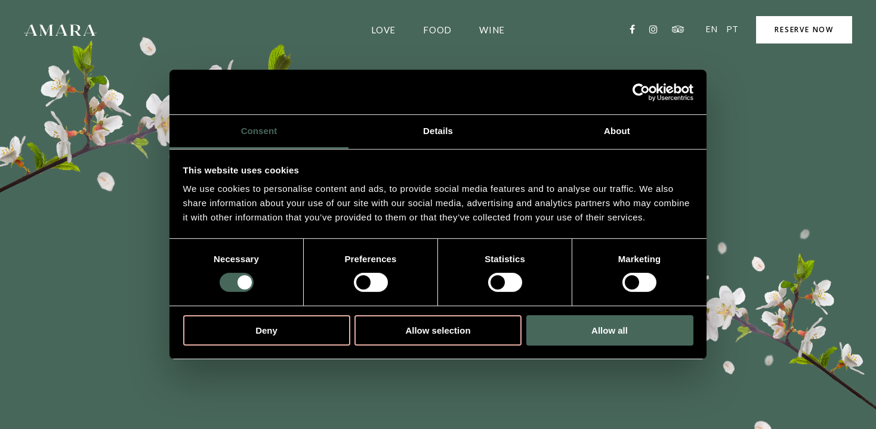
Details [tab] (438, 131)
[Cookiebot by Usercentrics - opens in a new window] (641, 92)
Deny (266, 330)
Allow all (609, 330)
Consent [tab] (259, 131)
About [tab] (617, 131)
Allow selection (437, 330)
